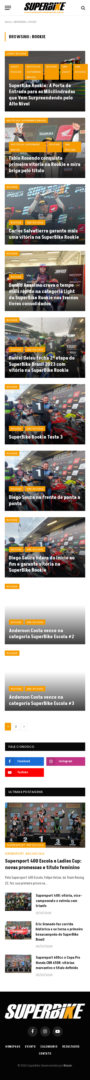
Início (8, 22)
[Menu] (8, 7)
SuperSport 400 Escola (25, 845)
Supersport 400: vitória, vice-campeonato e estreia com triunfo (59, 900)
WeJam (67, 1065)
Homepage (13, 1047)
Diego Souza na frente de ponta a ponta (44, 500)
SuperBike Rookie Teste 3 (36, 437)
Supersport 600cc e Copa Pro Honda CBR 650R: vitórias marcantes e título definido (58, 962)
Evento (30, 1047)
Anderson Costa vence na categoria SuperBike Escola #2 (41, 633)
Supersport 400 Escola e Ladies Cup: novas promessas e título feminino (43, 864)
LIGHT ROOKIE (16, 53)
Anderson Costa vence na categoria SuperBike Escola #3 (41, 700)
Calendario (48, 1047)
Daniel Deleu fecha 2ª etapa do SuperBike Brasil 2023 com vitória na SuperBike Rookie (42, 364)
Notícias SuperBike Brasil (26, 120)
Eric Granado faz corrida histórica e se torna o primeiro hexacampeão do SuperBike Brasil (59, 932)
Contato (45, 1054)
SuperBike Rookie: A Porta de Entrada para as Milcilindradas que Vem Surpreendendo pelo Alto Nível (42, 95)
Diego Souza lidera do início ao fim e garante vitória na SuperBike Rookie (42, 564)
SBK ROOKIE (19, 22)
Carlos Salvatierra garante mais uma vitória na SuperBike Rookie (44, 234)
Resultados (71, 1047)
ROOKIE (12, 187)
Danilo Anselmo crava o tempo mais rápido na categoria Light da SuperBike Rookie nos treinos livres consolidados (43, 294)
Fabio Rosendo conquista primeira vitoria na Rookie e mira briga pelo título (44, 164)
